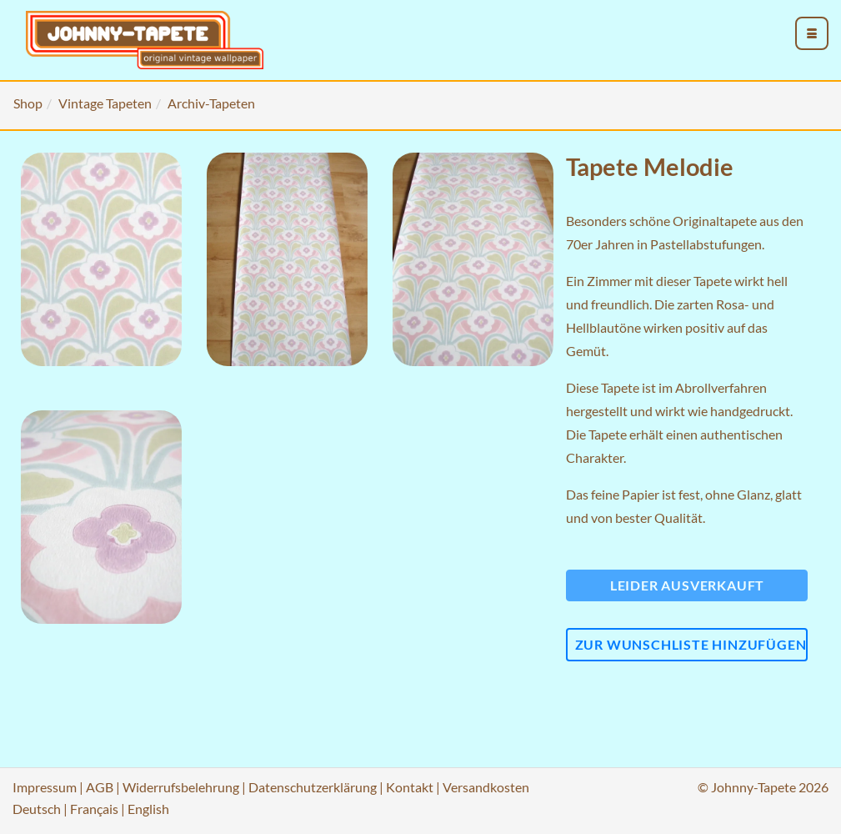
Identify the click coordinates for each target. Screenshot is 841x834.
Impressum (45, 787)
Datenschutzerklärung (312, 787)
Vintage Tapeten (105, 103)
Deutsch (37, 808)
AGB (99, 787)
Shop (28, 103)
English (148, 808)
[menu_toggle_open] (811, 33)
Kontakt (409, 787)
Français (94, 808)
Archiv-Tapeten (211, 103)
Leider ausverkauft (687, 585)
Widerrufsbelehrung (181, 787)
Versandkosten (486, 787)
